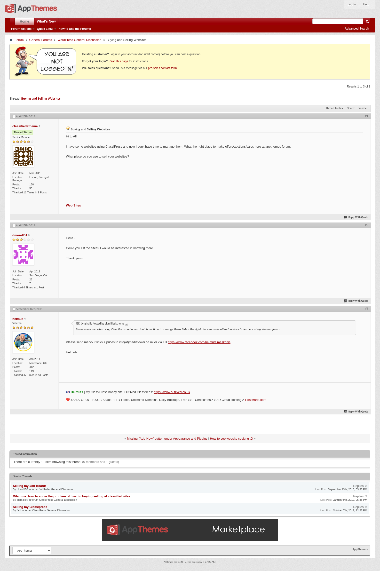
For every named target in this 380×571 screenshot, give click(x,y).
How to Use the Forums (74, 29)
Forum (19, 40)
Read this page (118, 61)
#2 (366, 225)
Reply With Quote (356, 217)
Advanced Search (357, 28)
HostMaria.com (255, 400)
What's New (46, 21)
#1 (366, 116)
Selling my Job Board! (29, 486)
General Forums (40, 40)
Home (24, 21)
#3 (366, 308)
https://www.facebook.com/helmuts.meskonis (199, 342)
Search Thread (355, 108)
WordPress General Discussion (79, 40)
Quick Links (45, 29)
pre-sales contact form (162, 68)
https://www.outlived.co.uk (172, 392)
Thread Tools (333, 108)
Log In (352, 4)
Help (366, 4)
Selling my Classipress (30, 507)
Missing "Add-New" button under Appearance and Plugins (167, 438)
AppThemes (360, 549)
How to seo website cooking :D (231, 438)
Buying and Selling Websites (41, 98)
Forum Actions (21, 29)
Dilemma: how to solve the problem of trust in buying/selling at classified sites (71, 496)
